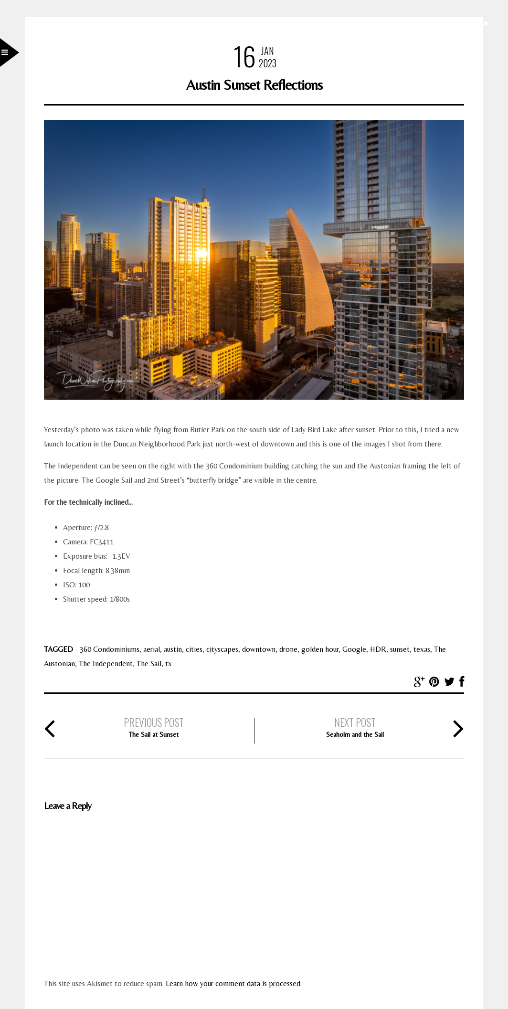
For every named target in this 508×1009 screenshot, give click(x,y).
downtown (258, 649)
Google (354, 649)
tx (168, 663)
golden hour (320, 649)
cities (194, 649)
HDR (378, 649)
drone (288, 649)
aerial (151, 649)
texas (421, 649)
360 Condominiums (109, 649)
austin (173, 649)
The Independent (106, 663)
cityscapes (222, 649)
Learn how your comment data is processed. (234, 983)
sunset (400, 649)
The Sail (149, 663)
